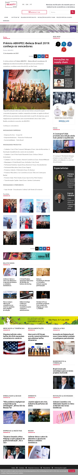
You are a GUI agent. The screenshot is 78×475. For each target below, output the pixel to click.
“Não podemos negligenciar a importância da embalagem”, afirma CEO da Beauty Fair (14, 403)
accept (72, 471)
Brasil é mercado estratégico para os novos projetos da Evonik (63, 369)
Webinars (6, 20)
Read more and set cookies (14, 473)
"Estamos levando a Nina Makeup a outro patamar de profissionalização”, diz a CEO (14, 437)
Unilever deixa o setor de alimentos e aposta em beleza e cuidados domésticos (9, 281)
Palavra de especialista (28, 17)
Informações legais (60, 465)
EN (27, 4)
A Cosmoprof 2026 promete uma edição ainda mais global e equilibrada (64, 130)
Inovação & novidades (62, 394)
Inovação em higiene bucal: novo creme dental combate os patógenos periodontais (64, 336)
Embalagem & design (11, 394)
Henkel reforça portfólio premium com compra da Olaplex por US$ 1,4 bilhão (42, 304)
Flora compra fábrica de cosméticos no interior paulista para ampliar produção (10, 304)
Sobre (13, 465)
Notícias (15, 17)
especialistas (61, 162)
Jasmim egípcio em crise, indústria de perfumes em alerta (38, 402)
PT (31, 4)
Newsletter (34, 12)
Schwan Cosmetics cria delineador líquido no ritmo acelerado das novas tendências (63, 403)
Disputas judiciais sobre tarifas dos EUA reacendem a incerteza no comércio (13, 336)
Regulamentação (35, 328)
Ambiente (32, 394)
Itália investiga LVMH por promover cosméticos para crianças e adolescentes (26, 304)
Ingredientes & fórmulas (63, 361)
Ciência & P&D (58, 328)
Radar (5, 37)
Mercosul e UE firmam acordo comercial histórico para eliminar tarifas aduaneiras (38, 337)
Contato (21, 465)
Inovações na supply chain (46, 17)
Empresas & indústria (12, 428)
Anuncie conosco (33, 465)
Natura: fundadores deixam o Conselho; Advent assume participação (42, 281)
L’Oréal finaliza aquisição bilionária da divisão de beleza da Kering (26, 281)
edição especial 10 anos (64, 17)
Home (6, 17)
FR (23, 4)
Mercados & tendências (13, 328)
